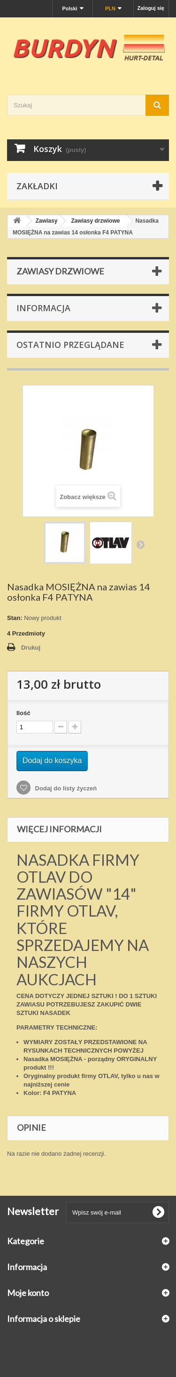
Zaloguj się (151, 8)
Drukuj (30, 647)
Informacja (43, 308)
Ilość (23, 713)
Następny (140, 544)
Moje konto (28, 1293)
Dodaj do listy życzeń (65, 788)
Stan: (15, 617)
